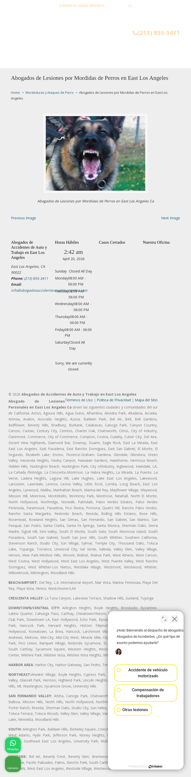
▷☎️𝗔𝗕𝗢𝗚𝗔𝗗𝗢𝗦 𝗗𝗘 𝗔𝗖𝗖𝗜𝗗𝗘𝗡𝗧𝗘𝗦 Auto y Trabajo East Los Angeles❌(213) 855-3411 (100, 39)
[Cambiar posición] (164, 618)
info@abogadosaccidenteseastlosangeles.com (96, 13)
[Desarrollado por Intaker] (148, 766)
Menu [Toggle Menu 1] (19, 62)
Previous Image (23, 218)
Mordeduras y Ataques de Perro (50, 93)
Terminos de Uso (79, 400)
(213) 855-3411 (116, 5)
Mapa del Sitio (146, 400)
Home (15, 93)
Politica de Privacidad (114, 400)
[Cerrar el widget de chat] (175, 618)
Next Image (170, 218)
